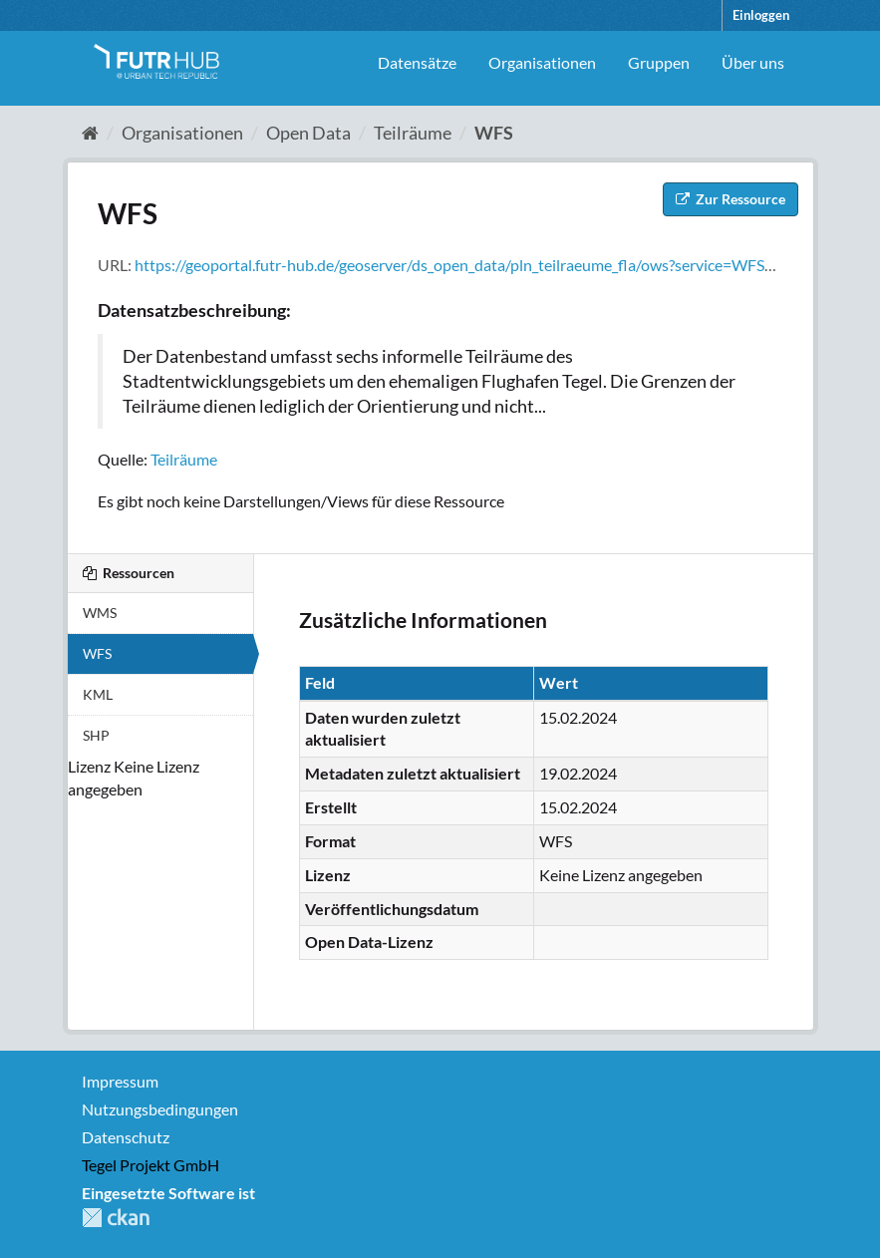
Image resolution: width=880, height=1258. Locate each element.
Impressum (120, 1081)
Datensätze (417, 62)
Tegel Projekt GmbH (150, 1164)
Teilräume (412, 133)
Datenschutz (125, 1136)
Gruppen (659, 62)
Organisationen (542, 62)
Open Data (308, 133)
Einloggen (761, 15)
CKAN (115, 1217)
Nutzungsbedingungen (160, 1109)
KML (98, 694)
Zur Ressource (730, 198)
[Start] (90, 133)
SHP (96, 735)
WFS (493, 133)
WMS (100, 612)
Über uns (753, 62)
